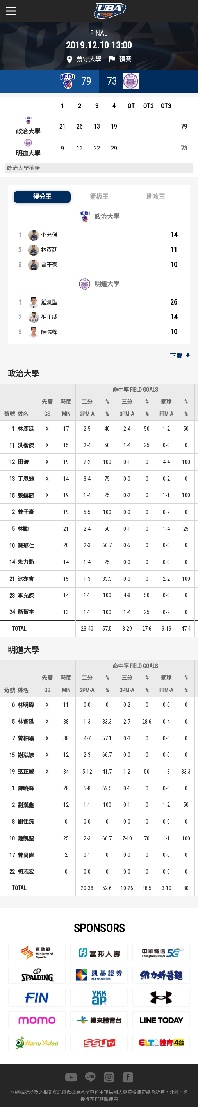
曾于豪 (49, 265)
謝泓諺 (26, 755)
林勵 (23, 529)
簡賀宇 (26, 612)
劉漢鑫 (26, 805)
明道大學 (28, 153)
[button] (42, 197)
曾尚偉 (26, 855)
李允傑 (49, 235)
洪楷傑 (26, 445)
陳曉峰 (49, 332)
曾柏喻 (26, 738)
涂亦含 (26, 579)
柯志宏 (26, 872)
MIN (66, 414)
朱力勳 (26, 562)
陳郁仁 (26, 546)
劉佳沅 (26, 822)
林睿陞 (26, 721)
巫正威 (49, 317)
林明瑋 (26, 705)
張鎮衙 (26, 496)
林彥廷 (49, 250)
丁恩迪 (26, 479)
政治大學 (28, 131)
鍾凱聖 (49, 302)
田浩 (23, 462)
